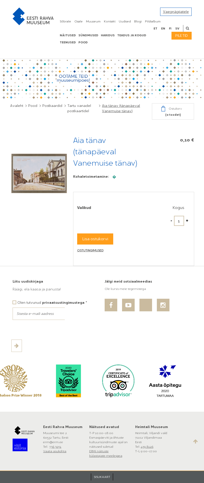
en (163, 28)
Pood (32, 106)
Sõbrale (65, 21)
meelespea (114, 456)
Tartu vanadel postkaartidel (79, 108)
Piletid (181, 36)
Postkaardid (52, 106)
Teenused (68, 42)
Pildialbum (153, 21)
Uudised (125, 21)
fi (170, 28)
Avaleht (16, 106)
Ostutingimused (90, 250)
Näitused (68, 35)
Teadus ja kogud (131, 35)
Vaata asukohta (54, 451)
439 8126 (147, 446)
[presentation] (51, 330)
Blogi (138, 21)
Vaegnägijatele (176, 12)
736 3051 (55, 446)
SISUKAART (102, 477)
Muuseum (93, 21)
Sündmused (88, 35)
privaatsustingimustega (63, 302)
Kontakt (109, 21)
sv (177, 28)
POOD (83, 42)
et (155, 28)
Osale (78, 21)
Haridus (108, 35)
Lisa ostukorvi (95, 238)
